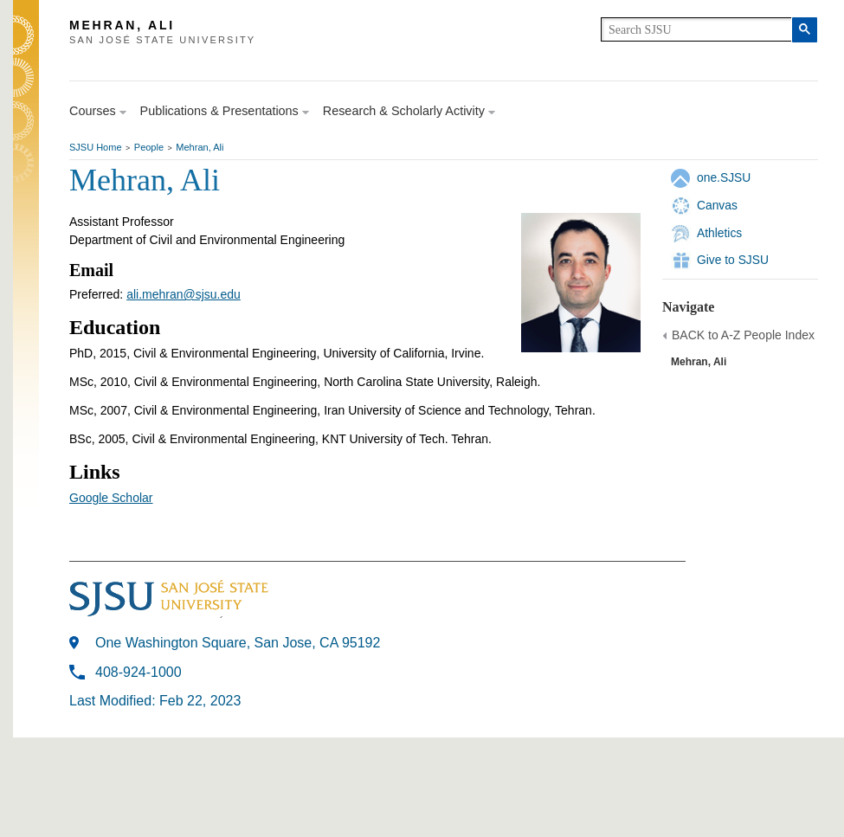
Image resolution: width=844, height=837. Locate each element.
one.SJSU (724, 177)
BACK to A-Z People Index (743, 335)
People (149, 147)
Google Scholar (111, 498)
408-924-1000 (138, 672)
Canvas (717, 205)
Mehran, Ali (199, 147)
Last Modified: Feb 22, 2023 (155, 700)
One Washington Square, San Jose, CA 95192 (237, 642)
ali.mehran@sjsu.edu (183, 294)
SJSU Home (95, 147)
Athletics (719, 233)
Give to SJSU (733, 260)
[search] (696, 29)
